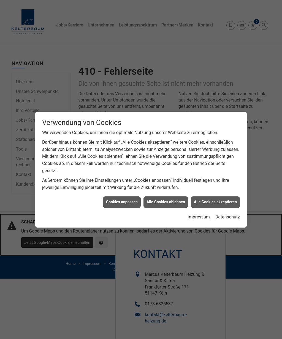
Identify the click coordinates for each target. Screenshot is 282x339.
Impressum (199, 215)
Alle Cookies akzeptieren (215, 200)
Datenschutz (227, 215)
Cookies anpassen (122, 200)
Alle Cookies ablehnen (166, 200)
